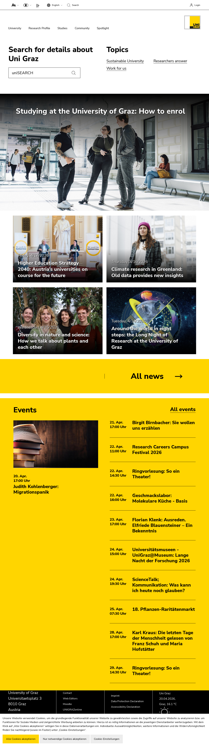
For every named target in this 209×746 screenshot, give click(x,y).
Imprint (115, 696)
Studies (62, 28)
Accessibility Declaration (125, 707)
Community (82, 28)
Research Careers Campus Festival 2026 (160, 450)
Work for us (116, 68)
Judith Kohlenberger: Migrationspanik (35, 489)
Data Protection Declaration (127, 701)
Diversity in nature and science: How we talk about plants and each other (53, 341)
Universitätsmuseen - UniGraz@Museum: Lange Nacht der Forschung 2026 (161, 555)
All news (147, 376)
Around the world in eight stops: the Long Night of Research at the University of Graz (144, 338)
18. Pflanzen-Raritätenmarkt (163, 609)
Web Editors (70, 698)
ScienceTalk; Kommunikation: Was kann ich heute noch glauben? (161, 585)
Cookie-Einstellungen (106, 739)
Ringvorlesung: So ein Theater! (156, 474)
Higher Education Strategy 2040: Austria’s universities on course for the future (53, 269)
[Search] (73, 73)
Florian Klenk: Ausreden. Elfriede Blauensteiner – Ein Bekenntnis (162, 525)
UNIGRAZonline (72, 709)
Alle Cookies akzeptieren (20, 739)
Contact (67, 693)
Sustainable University (125, 61)
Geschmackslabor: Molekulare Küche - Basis (159, 498)
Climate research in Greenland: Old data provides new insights (147, 272)
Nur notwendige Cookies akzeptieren (64, 739)
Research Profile (39, 28)
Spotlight (103, 28)
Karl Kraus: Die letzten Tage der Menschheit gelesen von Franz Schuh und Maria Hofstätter (162, 641)
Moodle (67, 704)
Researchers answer (170, 61)
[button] (14, 5)
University (14, 28)
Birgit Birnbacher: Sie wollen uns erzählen (163, 425)
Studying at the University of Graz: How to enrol (100, 111)
